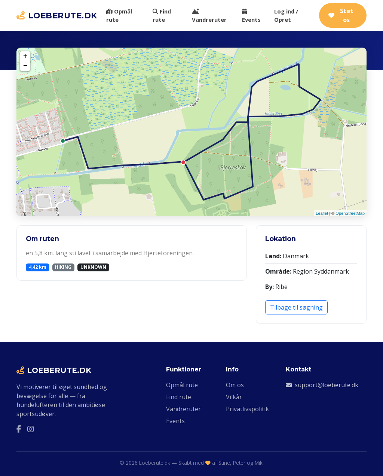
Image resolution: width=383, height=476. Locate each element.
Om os (235, 385)
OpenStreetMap (350, 213)
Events (251, 16)
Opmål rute (119, 15)
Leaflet (322, 213)
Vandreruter (209, 16)
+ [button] (25, 56)
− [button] (25, 65)
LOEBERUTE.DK (56, 15)
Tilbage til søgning (296, 307)
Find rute (162, 15)
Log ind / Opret (286, 15)
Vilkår (234, 397)
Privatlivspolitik (247, 409)
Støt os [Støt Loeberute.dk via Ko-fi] (340, 15)
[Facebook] (18, 428)
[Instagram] (30, 428)
